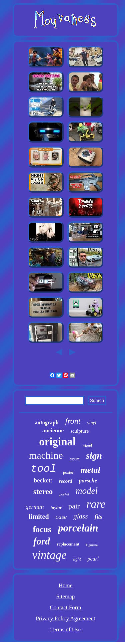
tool (43, 469)
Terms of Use (65, 629)
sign (94, 455)
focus (42, 529)
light (77, 559)
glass (80, 516)
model (87, 491)
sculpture (79, 431)
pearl (93, 559)
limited (39, 516)
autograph (46, 422)
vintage (49, 555)
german (35, 506)
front (73, 421)
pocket (64, 494)
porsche (88, 480)
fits (98, 516)
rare (95, 504)
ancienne (53, 430)
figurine (92, 545)
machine (46, 455)
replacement (68, 544)
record (65, 481)
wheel (87, 445)
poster (68, 472)
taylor (56, 507)
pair (74, 506)
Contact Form (65, 607)
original (57, 442)
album (74, 459)
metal (90, 470)
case (61, 516)
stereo (43, 491)
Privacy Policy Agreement (65, 618)
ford (41, 541)
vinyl (91, 422)
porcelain (78, 528)
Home (66, 585)
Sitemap (65, 596)
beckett (43, 480)
